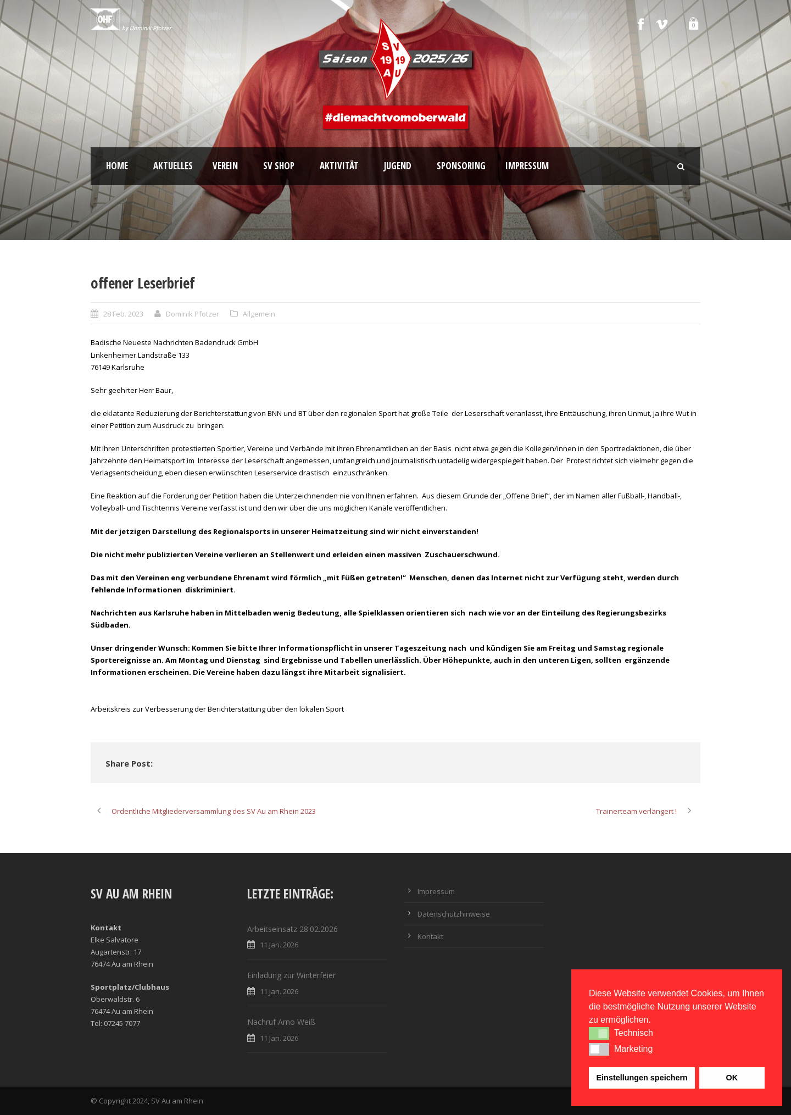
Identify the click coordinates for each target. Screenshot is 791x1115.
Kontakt (430, 936)
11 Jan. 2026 (279, 945)
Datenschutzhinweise (453, 914)
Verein (225, 165)
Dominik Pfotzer (192, 314)
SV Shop (278, 165)
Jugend (397, 165)
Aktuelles (173, 165)
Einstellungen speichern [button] (642, 1077)
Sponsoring (461, 165)
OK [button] (732, 1077)
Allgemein (259, 314)
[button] (599, 1033)
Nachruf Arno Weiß (281, 1022)
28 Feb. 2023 (123, 314)
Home (117, 165)
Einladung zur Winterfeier (291, 975)
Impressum (527, 165)
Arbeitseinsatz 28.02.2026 (292, 929)
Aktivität (339, 165)
